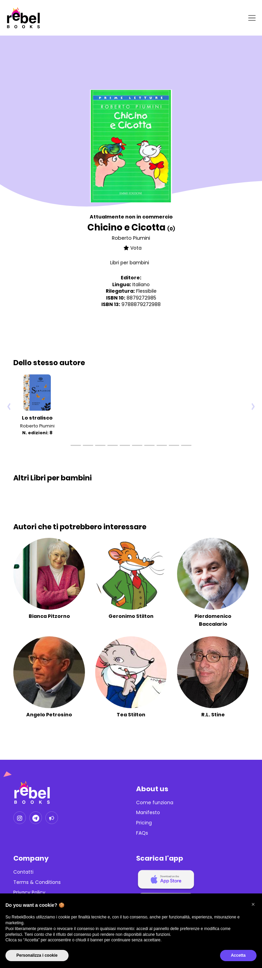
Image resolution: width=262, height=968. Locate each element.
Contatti (23, 872)
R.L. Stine (213, 714)
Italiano (141, 284)
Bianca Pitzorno (49, 616)
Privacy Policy (29, 892)
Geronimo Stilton (131, 616)
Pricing (144, 823)
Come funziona (154, 802)
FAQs (142, 833)
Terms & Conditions (37, 882)
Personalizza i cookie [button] (37, 955)
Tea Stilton (131, 714)
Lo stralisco (37, 417)
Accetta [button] (238, 955)
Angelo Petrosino (49, 714)
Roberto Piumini (131, 238)
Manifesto (148, 812)
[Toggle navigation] (251, 18)
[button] (253, 904)
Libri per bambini (129, 262)
